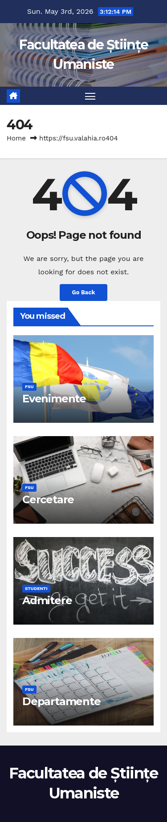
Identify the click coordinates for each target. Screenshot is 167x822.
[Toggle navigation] (90, 96)
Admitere (47, 600)
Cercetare (48, 499)
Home (16, 138)
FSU (29, 386)
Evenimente (54, 398)
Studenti (36, 588)
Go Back (83, 292)
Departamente (61, 701)
